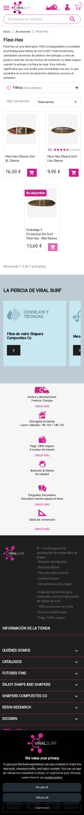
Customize (42, 807)
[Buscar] (42, 19)
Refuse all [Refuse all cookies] (42, 797)
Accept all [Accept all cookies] (42, 787)
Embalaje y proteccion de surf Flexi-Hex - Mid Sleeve (41, 234)
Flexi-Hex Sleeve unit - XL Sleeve (21, 158)
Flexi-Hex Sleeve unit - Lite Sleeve (63, 158)
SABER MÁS (42, 406)
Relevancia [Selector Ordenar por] (58, 102)
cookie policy (53, 777)
